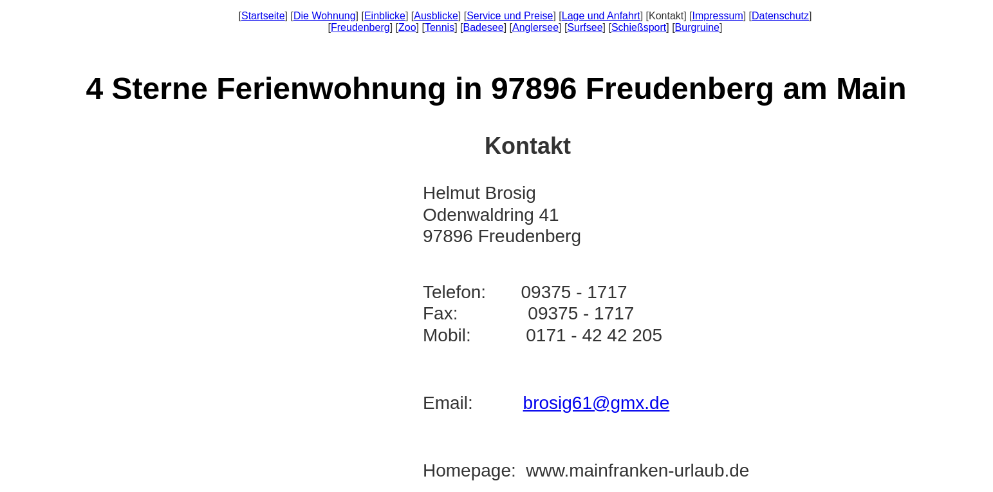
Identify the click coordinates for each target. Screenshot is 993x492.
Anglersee (535, 27)
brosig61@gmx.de (596, 403)
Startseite (263, 15)
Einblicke (384, 15)
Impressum (717, 15)
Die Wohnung (324, 15)
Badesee (483, 27)
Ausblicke (436, 15)
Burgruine (697, 27)
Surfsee (584, 27)
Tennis (439, 27)
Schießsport (638, 27)
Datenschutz (780, 15)
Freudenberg (360, 27)
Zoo (407, 27)
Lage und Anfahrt (601, 15)
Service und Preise (510, 15)
